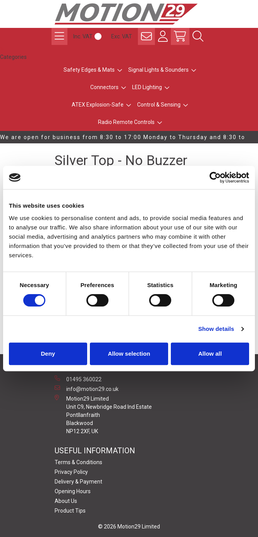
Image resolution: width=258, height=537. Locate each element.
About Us (66, 501)
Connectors (104, 87)
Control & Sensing (159, 105)
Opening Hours (73, 491)
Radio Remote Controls (126, 122)
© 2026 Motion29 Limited (129, 526)
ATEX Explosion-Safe (98, 105)
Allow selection (129, 353)
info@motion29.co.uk (87, 388)
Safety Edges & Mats (89, 70)
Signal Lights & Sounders (158, 70)
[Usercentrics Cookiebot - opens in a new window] (215, 177)
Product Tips (70, 511)
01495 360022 (78, 378)
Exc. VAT (121, 36)
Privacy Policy (71, 472)
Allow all (210, 353)
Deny (48, 353)
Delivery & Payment (78, 481)
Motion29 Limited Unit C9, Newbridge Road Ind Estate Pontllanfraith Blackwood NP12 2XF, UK (103, 414)
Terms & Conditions (78, 462)
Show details (216, 328)
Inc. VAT (83, 36)
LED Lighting (147, 87)
